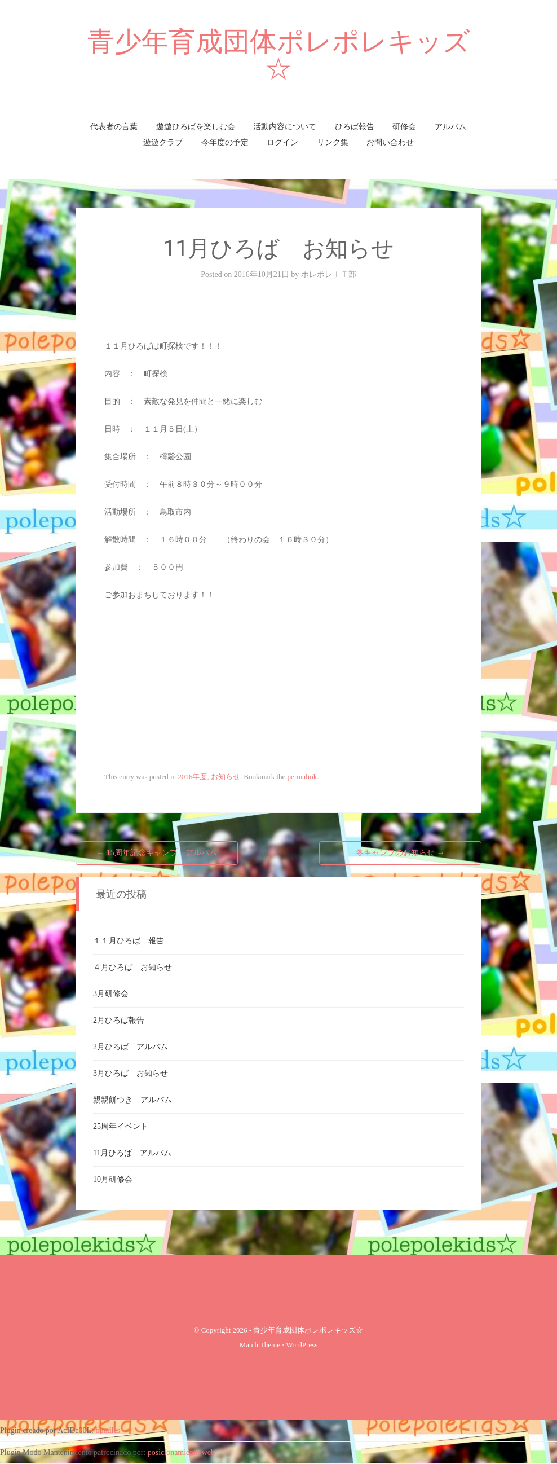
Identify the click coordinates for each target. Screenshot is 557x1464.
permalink (302, 776)
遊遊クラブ (163, 142)
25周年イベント (120, 1126)
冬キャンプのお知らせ (400, 852)
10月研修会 (112, 1179)
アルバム (450, 126)
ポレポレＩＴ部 (328, 274)
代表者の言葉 (114, 126)
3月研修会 (111, 994)
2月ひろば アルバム (130, 1047)
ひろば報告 (354, 126)
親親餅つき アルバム (132, 1100)
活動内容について (284, 126)
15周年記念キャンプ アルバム (156, 852)
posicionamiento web (181, 1452)
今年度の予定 (225, 142)
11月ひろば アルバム (132, 1153)
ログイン (282, 142)
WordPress (301, 1344)
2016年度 (192, 776)
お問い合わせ (390, 142)
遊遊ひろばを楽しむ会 (195, 126)
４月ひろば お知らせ (132, 967)
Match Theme (260, 1344)
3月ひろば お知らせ (130, 1073)
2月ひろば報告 (118, 1020)
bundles (108, 1430)
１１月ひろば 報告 (128, 941)
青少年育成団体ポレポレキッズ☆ (278, 55)
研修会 (404, 126)
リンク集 (332, 142)
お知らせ (225, 776)
